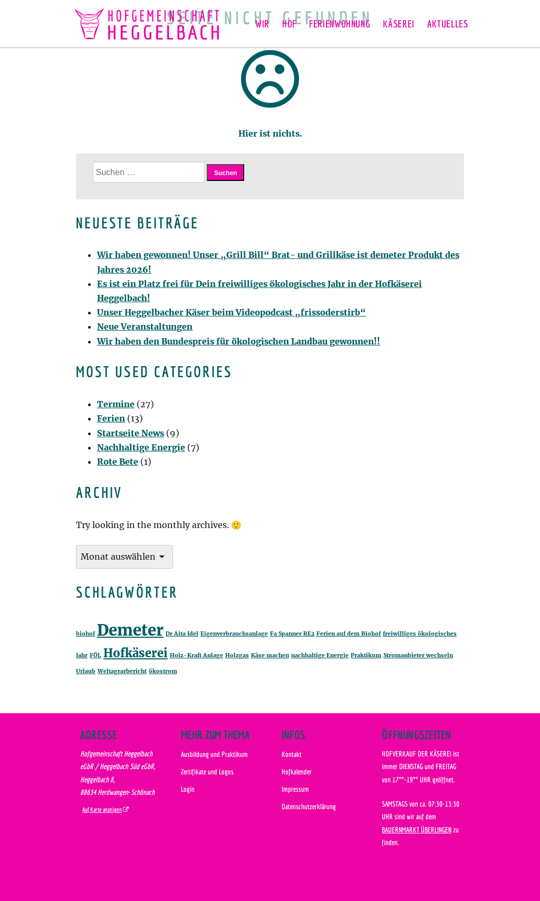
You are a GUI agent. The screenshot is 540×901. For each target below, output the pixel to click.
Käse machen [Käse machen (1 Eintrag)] (270, 655)
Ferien (111, 418)
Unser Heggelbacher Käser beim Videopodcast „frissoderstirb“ (231, 312)
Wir (262, 24)
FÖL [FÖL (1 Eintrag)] (95, 655)
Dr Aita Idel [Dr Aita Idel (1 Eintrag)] (182, 633)
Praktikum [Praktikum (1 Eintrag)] (366, 655)
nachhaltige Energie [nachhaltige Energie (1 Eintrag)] (320, 655)
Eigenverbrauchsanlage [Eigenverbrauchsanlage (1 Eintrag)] (234, 633)
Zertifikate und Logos (207, 771)
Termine (115, 404)
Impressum (295, 788)
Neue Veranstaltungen (144, 326)
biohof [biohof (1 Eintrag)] (85, 633)
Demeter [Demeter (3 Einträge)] (130, 630)
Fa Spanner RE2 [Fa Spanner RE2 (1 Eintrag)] (292, 633)
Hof (289, 24)
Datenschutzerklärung (309, 806)
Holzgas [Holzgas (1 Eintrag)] (237, 655)
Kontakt (292, 754)
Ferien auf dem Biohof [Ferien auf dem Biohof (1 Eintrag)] (348, 633)
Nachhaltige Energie (141, 447)
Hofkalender (297, 771)
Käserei (398, 24)
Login (188, 788)
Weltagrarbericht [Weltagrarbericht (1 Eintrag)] (122, 671)
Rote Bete (117, 461)
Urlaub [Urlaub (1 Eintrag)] (85, 671)
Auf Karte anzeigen (102, 809)
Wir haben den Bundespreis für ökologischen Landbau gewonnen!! (238, 341)
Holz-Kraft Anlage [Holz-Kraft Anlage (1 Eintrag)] (196, 655)
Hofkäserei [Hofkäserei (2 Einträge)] (135, 653)
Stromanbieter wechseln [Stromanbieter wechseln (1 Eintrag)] (418, 655)
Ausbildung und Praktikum (214, 754)
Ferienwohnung (339, 24)
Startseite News (130, 433)
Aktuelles (447, 24)
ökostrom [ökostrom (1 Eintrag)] (163, 671)
